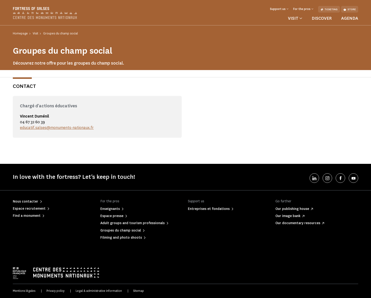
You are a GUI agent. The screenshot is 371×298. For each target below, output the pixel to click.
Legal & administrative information (99, 291)
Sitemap (138, 291)
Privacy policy (55, 291)
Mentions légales (24, 291)
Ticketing (329, 9)
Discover (322, 18)
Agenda (349, 18)
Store (349, 9)
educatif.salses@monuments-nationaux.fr (57, 127)
